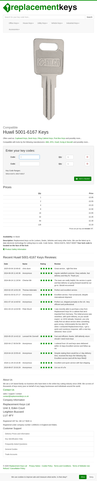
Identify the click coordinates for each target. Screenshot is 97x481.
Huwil (57, 142)
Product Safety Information (14, 249)
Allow (83, 477)
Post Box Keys (59, 138)
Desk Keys (32, 138)
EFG (52, 142)
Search (89, 17)
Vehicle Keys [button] (57, 23)
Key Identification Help (14, 439)
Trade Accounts (11, 454)
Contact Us (8, 390)
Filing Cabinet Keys (45, 138)
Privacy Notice (34, 466)
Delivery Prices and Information (17, 434)
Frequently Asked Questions (16, 444)
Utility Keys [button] (42, 23)
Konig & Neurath (66, 142)
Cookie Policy (47, 466)
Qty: (60, 157)
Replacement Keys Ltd (18, 466)
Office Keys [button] (14, 23)
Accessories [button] (14, 29)
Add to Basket (83, 179)
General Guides (11, 449)
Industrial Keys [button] (72, 23)
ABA (47, 142)
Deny (91, 477)
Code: (13, 157)
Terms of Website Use (81, 466)
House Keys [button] (28, 23)
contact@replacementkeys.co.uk (16, 396)
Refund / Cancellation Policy (14, 468)
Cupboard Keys (21, 138)
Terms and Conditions (62, 466)
